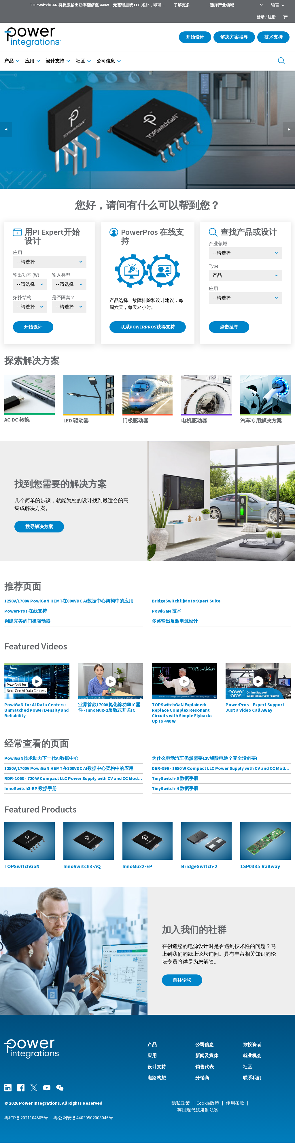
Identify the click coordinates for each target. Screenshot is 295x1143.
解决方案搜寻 (234, 37)
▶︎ (291, 129)
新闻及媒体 (206, 1056)
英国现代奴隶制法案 (198, 1110)
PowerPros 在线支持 (25, 611)
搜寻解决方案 (39, 527)
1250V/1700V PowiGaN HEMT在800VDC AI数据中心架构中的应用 (68, 601)
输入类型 (61, 275)
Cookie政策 (207, 1103)
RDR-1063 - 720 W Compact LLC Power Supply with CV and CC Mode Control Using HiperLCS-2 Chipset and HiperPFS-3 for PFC (73, 778)
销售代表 (204, 1067)
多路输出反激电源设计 (175, 621)
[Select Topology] (30, 307)
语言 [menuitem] (275, 5)
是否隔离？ (63, 297)
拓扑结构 (22, 297)
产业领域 (218, 244)
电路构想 (157, 1078)
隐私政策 (180, 1103)
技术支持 (273, 37)
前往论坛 (182, 980)
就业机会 (252, 1056)
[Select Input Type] (69, 284)
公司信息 (106, 61)
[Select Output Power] (30, 284)
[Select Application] (49, 262)
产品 (9, 61)
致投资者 (252, 1045)
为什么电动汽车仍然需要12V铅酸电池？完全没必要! (204, 758)
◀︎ (8, 129)
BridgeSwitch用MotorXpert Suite (186, 601)
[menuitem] (285, 17)
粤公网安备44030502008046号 (83, 1118)
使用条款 (235, 1103)
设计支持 (55, 61)
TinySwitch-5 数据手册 (175, 778)
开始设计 (195, 37)
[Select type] (245, 275)
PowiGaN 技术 (166, 611)
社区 (80, 61)
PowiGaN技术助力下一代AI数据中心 (41, 758)
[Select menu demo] (69, 307)
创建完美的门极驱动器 (27, 621)
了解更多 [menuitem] (182, 5)
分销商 (202, 1078)
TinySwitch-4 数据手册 (175, 788)
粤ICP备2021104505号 (26, 1118)
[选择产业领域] (245, 253)
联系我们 (252, 1078)
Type (213, 266)
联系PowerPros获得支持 (147, 327)
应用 (29, 61)
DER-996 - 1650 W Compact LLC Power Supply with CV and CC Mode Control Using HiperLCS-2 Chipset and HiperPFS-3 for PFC (221, 768)
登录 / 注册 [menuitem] (266, 17)
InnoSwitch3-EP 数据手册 (30, 788)
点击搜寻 (229, 327)
